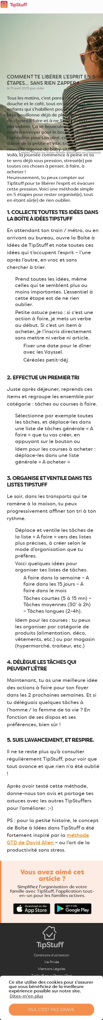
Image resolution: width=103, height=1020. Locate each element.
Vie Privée (51, 962)
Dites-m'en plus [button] (26, 996)
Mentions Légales (51, 969)
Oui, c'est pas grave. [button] (51, 1009)
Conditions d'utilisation (51, 955)
